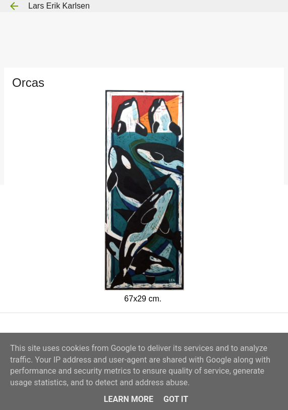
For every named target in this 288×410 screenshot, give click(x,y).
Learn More (128, 399)
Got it (175, 399)
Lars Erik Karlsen (59, 6)
